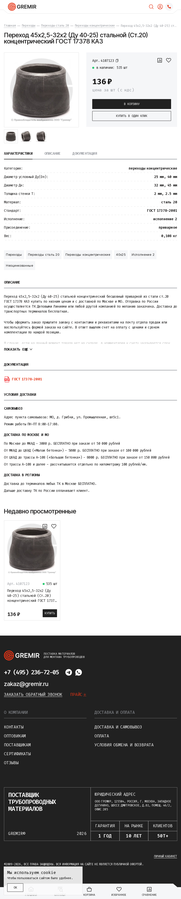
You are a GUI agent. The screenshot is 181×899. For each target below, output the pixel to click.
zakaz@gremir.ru (26, 683)
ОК (15, 888)
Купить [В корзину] (50, 613)
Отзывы (11, 762)
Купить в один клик (131, 116)
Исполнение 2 (143, 254)
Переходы (14, 254)
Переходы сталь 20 (44, 254)
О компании (16, 712)
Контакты (13, 727)
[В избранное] (168, 60)
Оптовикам (15, 736)
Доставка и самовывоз (118, 727)
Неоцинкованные (19, 265)
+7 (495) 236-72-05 (31, 672)
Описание (52, 154)
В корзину (132, 104)
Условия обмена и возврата (124, 745)
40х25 (121, 254)
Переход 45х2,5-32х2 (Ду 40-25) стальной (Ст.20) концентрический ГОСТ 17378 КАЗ (32, 598)
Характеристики (18, 154)
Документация (84, 154)
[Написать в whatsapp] (79, 672)
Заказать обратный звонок (33, 694)
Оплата (101, 736)
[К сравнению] (159, 60)
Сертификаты (17, 753)
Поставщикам (17, 745)
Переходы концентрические (87, 254)
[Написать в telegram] (69, 672)
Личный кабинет (165, 856)
